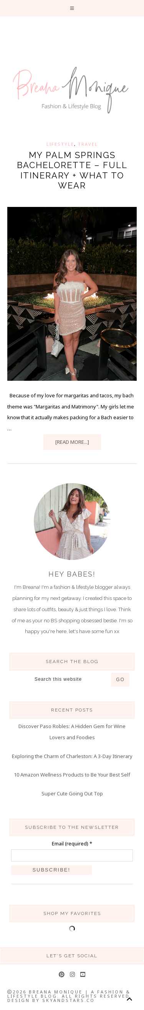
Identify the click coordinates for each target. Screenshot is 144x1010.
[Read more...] (72, 441)
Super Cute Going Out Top (72, 793)
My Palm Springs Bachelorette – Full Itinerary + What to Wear (72, 170)
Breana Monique (72, 90)
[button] (72, 8)
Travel (88, 144)
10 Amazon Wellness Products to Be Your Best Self (72, 774)
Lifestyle (60, 144)
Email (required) (72, 843)
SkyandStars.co (68, 1000)
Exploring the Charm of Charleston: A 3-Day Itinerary (72, 756)
